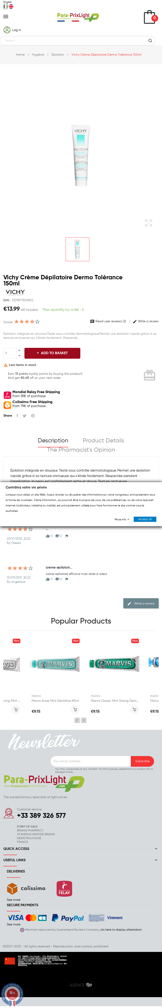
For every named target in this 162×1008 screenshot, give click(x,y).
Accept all (145, 519)
